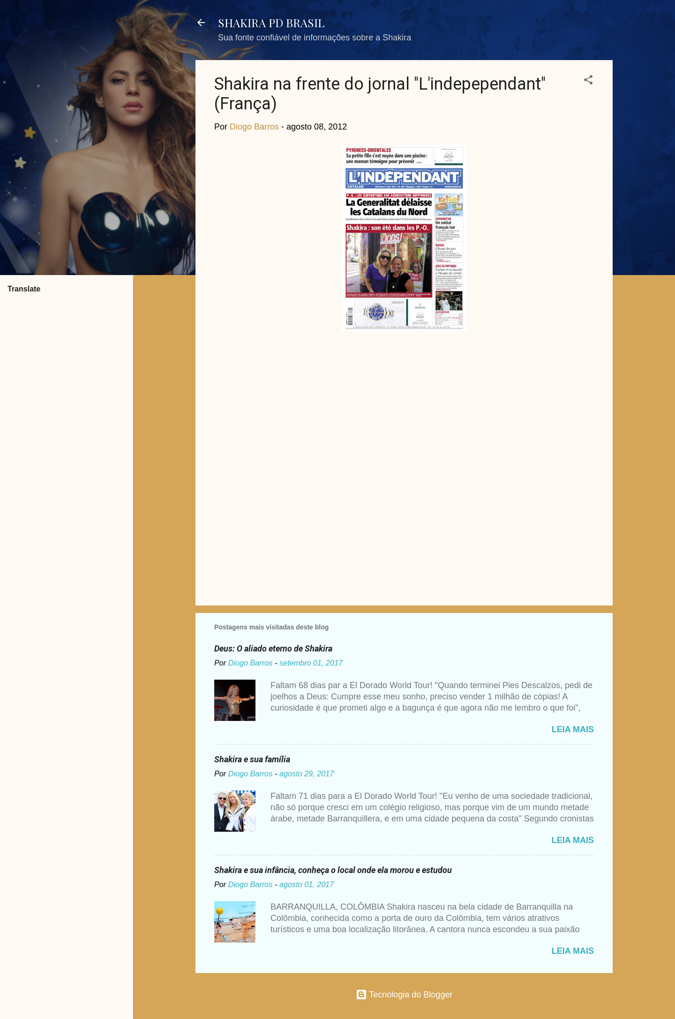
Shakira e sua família (252, 759)
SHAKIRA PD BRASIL (271, 22)
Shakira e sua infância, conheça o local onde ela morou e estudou (333, 870)
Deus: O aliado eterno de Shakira (273, 648)
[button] (588, 81)
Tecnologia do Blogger (404, 994)
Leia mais (573, 729)
